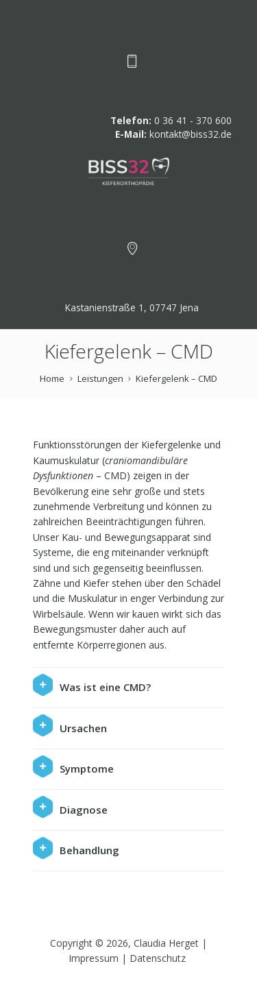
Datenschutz (159, 958)
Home (52, 378)
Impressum (94, 958)
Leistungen (100, 378)
